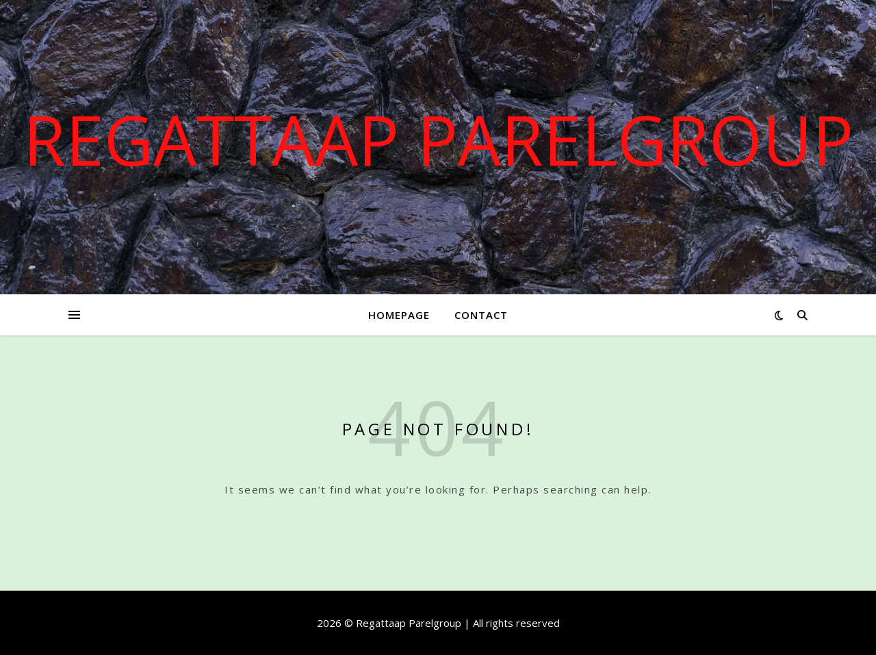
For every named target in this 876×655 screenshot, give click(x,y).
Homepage (399, 315)
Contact (481, 315)
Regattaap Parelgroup (438, 139)
